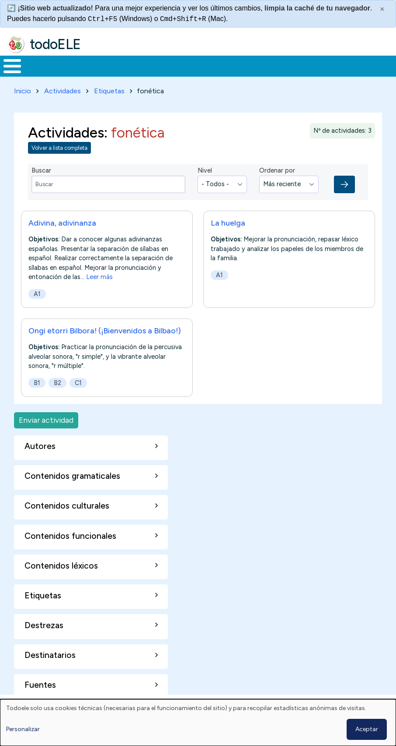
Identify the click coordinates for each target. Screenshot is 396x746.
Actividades (62, 89)
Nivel (205, 169)
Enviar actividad (46, 418)
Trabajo (150, 65)
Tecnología (254, 65)
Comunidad (312, 65)
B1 (37, 381)
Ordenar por (277, 169)
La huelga (228, 221)
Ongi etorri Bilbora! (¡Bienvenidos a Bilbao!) (104, 328)
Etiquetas (109, 89)
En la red (199, 65)
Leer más (99, 275)
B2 (57, 381)
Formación (98, 65)
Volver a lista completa (59, 146)
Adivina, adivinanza (62, 221)
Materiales (41, 65)
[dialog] (198, 722)
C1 (78, 381)
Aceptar (366, 729)
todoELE (55, 44)
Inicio (7, 65)
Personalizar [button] (23, 729)
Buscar (352, 65)
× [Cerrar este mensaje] (382, 9)
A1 (37, 292)
